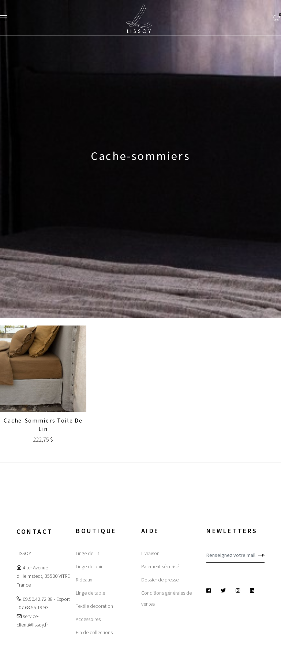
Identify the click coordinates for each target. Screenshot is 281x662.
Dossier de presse (160, 579)
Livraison (150, 553)
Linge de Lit (87, 553)
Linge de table (90, 593)
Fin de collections (94, 632)
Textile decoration (94, 606)
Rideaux (84, 579)
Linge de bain (90, 566)
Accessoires (88, 619)
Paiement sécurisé (160, 566)
